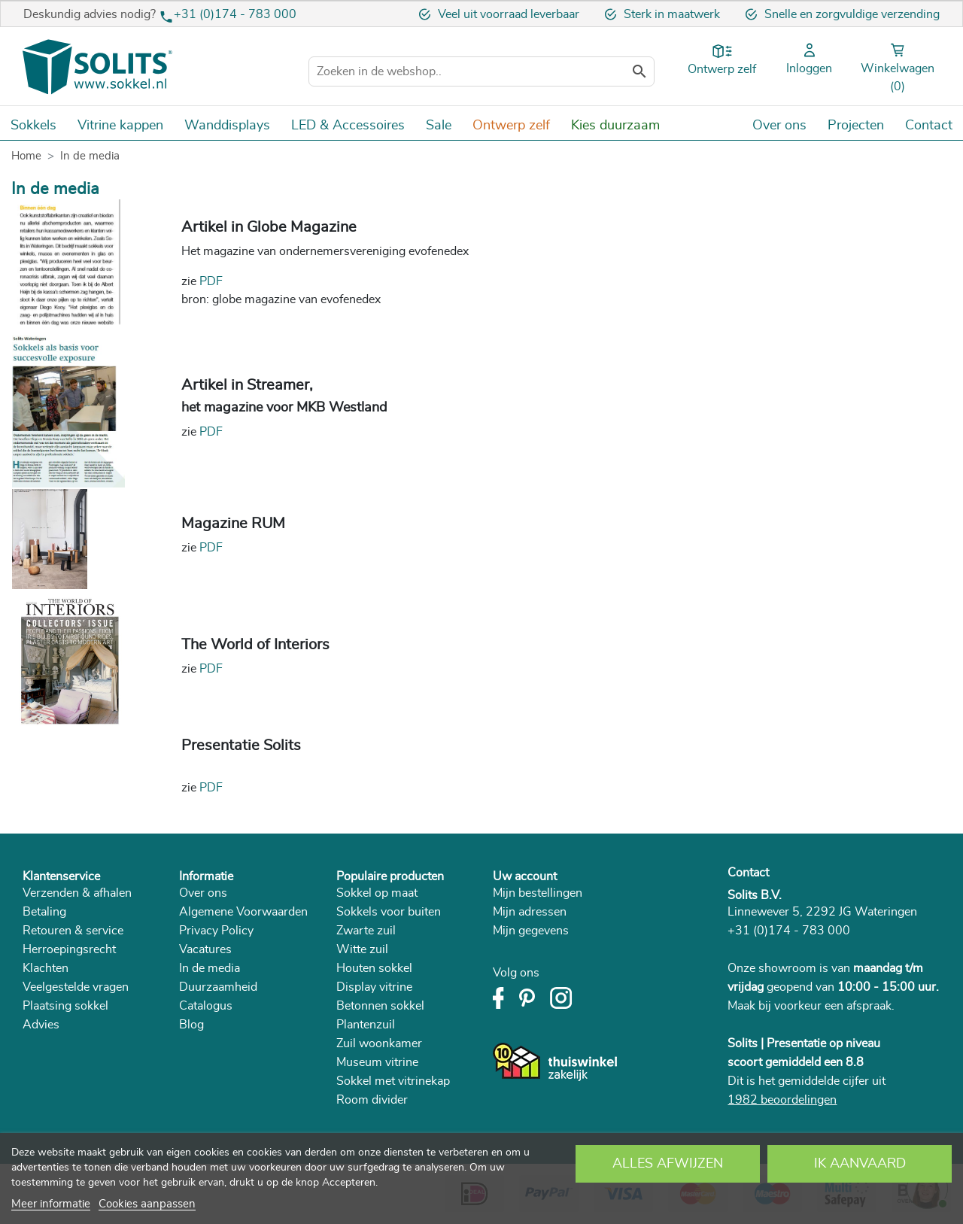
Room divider (372, 1100)
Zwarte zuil (366, 931)
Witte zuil (362, 949)
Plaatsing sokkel (65, 1006)
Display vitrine (374, 987)
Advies (41, 1025)
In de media (209, 968)
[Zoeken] (481, 71)
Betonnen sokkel (380, 1006)
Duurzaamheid (218, 987)
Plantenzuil (365, 1025)
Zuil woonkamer (379, 1043)
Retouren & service (73, 931)
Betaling (44, 912)
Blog (191, 1025)
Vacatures (205, 949)
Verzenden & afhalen (77, 893)
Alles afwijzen (667, 1164)
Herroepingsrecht (69, 949)
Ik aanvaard (860, 1164)
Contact (748, 873)
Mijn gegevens (531, 931)
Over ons (203, 893)
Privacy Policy (216, 931)
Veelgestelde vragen (76, 987)
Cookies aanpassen (147, 1204)
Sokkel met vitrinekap (393, 1081)
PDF (211, 281)
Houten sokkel (374, 968)
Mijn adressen (530, 912)
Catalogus (205, 1006)
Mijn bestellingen (537, 893)
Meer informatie (50, 1204)
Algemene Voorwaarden (243, 912)
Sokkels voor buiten (388, 912)
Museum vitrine (377, 1062)
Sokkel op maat (377, 893)
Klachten (45, 968)
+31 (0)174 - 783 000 (235, 14)
